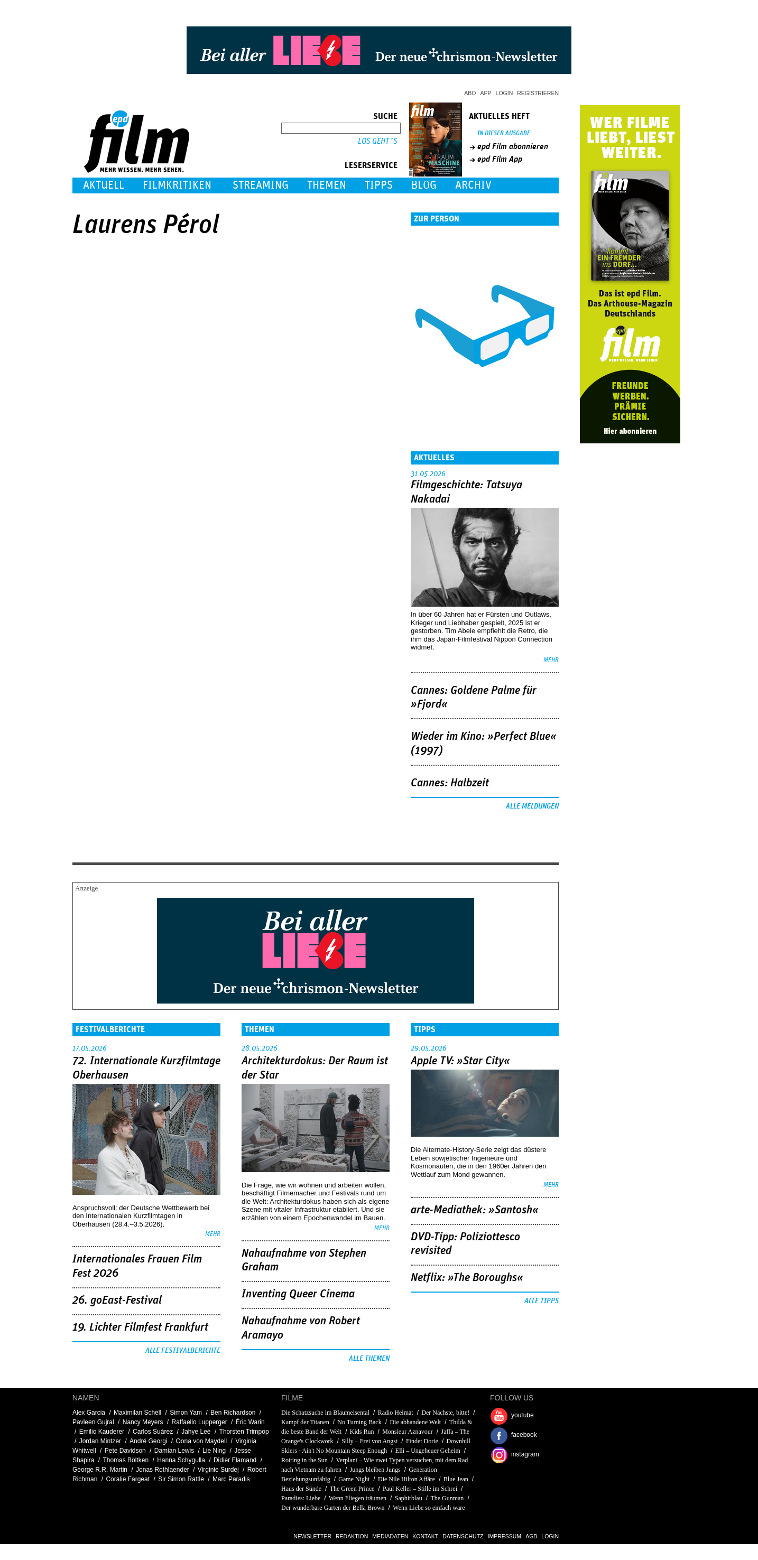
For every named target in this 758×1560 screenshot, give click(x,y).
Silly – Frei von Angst (369, 1441)
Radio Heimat (395, 1412)
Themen (326, 185)
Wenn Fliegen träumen (357, 1498)
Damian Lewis (174, 1450)
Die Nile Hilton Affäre (406, 1479)
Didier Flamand (235, 1460)
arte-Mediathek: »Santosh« (475, 1210)
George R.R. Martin (99, 1469)
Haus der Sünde (301, 1488)
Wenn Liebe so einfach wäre (429, 1507)
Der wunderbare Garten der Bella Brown (333, 1507)
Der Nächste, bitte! (445, 1412)
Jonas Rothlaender (162, 1469)
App (486, 93)
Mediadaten (390, 1536)
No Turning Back (359, 1422)
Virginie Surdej (218, 1469)
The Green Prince (352, 1488)
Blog (424, 185)
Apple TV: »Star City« (460, 1061)
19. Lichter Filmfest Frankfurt (140, 1327)
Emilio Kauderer (101, 1431)
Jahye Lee (195, 1431)
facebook (524, 1434)
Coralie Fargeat (128, 1479)
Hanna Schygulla (181, 1460)
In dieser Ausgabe (503, 133)
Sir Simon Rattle (181, 1479)
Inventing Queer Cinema (298, 1294)
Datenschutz (462, 1536)
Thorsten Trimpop (244, 1431)
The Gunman (447, 1498)
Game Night (353, 1479)
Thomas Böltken (126, 1460)
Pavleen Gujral (93, 1422)
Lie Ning (214, 1450)
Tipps (379, 185)
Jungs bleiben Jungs (375, 1469)
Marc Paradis (231, 1479)
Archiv (473, 185)
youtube (522, 1415)
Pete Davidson (125, 1450)
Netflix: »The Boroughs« (467, 1278)
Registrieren (538, 93)
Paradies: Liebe (300, 1498)
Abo (470, 93)
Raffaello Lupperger (199, 1422)
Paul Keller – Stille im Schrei (420, 1488)
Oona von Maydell (201, 1441)
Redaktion (352, 1536)
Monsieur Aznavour (407, 1431)
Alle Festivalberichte (182, 1350)
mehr (551, 660)
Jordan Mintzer (100, 1441)
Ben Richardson (232, 1412)
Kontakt (425, 1536)
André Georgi (148, 1441)
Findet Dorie (422, 1441)
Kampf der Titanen (305, 1422)
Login (504, 93)
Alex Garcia (88, 1412)
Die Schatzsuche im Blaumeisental (325, 1412)
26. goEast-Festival (117, 1300)
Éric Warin (250, 1422)
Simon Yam (186, 1412)
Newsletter (312, 1536)
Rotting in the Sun (304, 1460)
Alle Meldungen (532, 806)
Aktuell (103, 185)
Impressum (505, 1536)
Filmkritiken (177, 185)
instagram (525, 1454)
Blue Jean (455, 1479)
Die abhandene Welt (415, 1422)
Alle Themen (369, 1358)
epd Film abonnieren (512, 146)
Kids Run (362, 1431)
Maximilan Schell (137, 1412)
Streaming (261, 185)
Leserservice (371, 165)
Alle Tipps (541, 1301)
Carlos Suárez (153, 1431)
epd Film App (499, 159)
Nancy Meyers (143, 1422)
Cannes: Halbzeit (450, 783)
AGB (531, 1536)
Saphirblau (408, 1498)
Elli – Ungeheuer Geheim (427, 1450)
